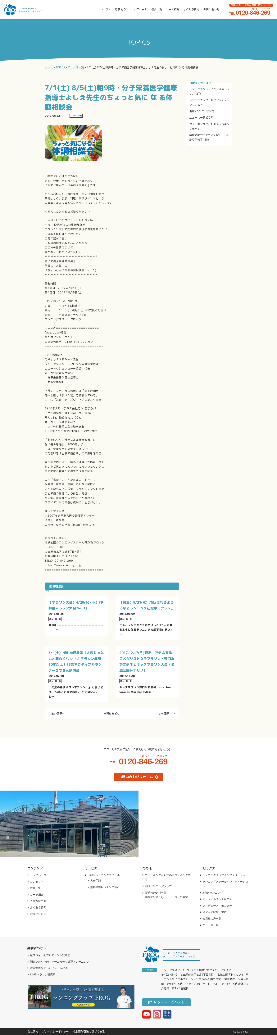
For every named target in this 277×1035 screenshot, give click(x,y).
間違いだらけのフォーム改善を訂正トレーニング (59, 961)
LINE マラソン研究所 (43, 974)
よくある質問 (191, 9)
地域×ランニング (199, 111)
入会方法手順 (38, 900)
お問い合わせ (211, 9)
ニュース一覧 (197, 117)
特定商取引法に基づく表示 (89, 1031)
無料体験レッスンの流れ (105, 887)
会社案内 (32, 1031)
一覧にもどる (112, 713)
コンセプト (104, 9)
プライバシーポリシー (55, 1031)
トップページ (38, 875)
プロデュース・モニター (217, 905)
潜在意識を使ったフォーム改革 (49, 967)
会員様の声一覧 (211, 918)
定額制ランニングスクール (131, 9)
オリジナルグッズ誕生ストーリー (222, 899)
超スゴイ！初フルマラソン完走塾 (50, 955)
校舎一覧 (156, 9)
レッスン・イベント (166, 1002)
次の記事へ (165, 713)
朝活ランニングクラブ (158, 886)
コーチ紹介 (172, 9)
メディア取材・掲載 (214, 912)
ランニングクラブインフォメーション (225, 875)
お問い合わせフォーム (138, 776)
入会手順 (95, 880)
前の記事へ (58, 713)
